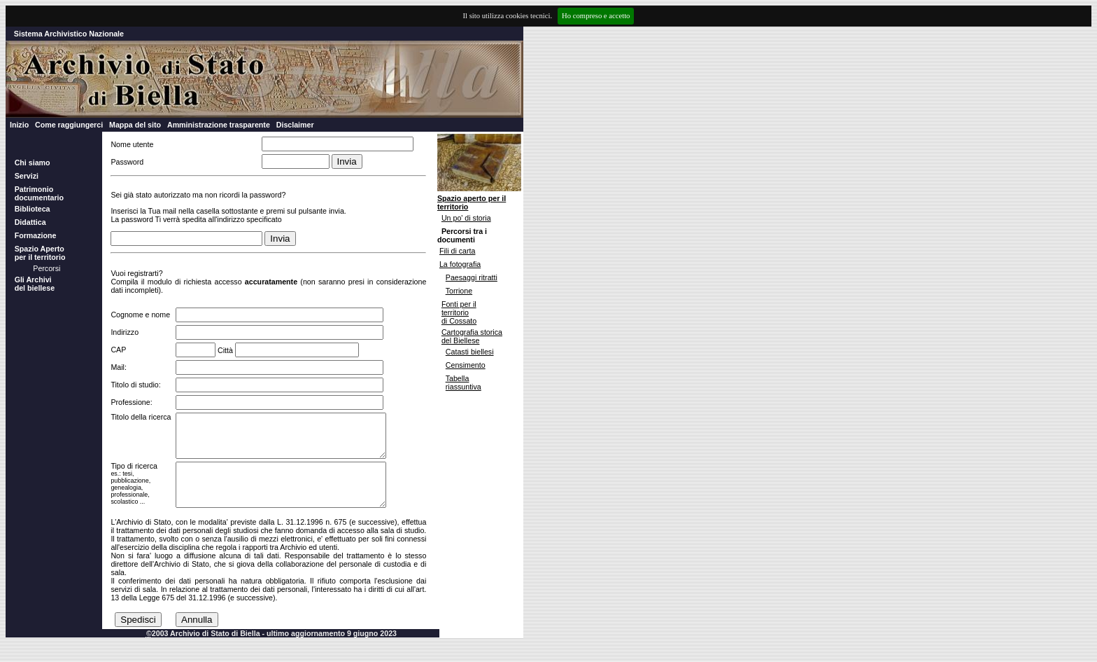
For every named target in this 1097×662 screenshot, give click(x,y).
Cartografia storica (471, 332)
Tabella (457, 378)
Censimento (466, 365)
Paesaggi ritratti (471, 277)
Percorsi (46, 268)
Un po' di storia (466, 218)
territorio (455, 312)
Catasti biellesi (470, 351)
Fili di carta (457, 251)
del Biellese (460, 340)
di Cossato (458, 321)
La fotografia (460, 264)
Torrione (459, 291)
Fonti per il (458, 304)
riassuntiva (463, 386)
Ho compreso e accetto (596, 16)
